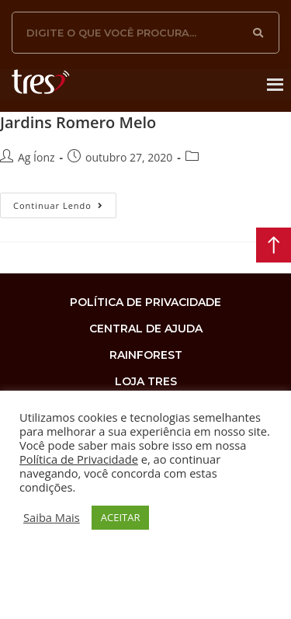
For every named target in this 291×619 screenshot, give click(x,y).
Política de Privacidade (78, 459)
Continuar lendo (64, 202)
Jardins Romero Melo (78, 122)
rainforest (145, 355)
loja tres (146, 381)
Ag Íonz (36, 157)
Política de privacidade (145, 302)
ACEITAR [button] (120, 517)
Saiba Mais (51, 517)
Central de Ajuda (146, 329)
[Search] (258, 32)
